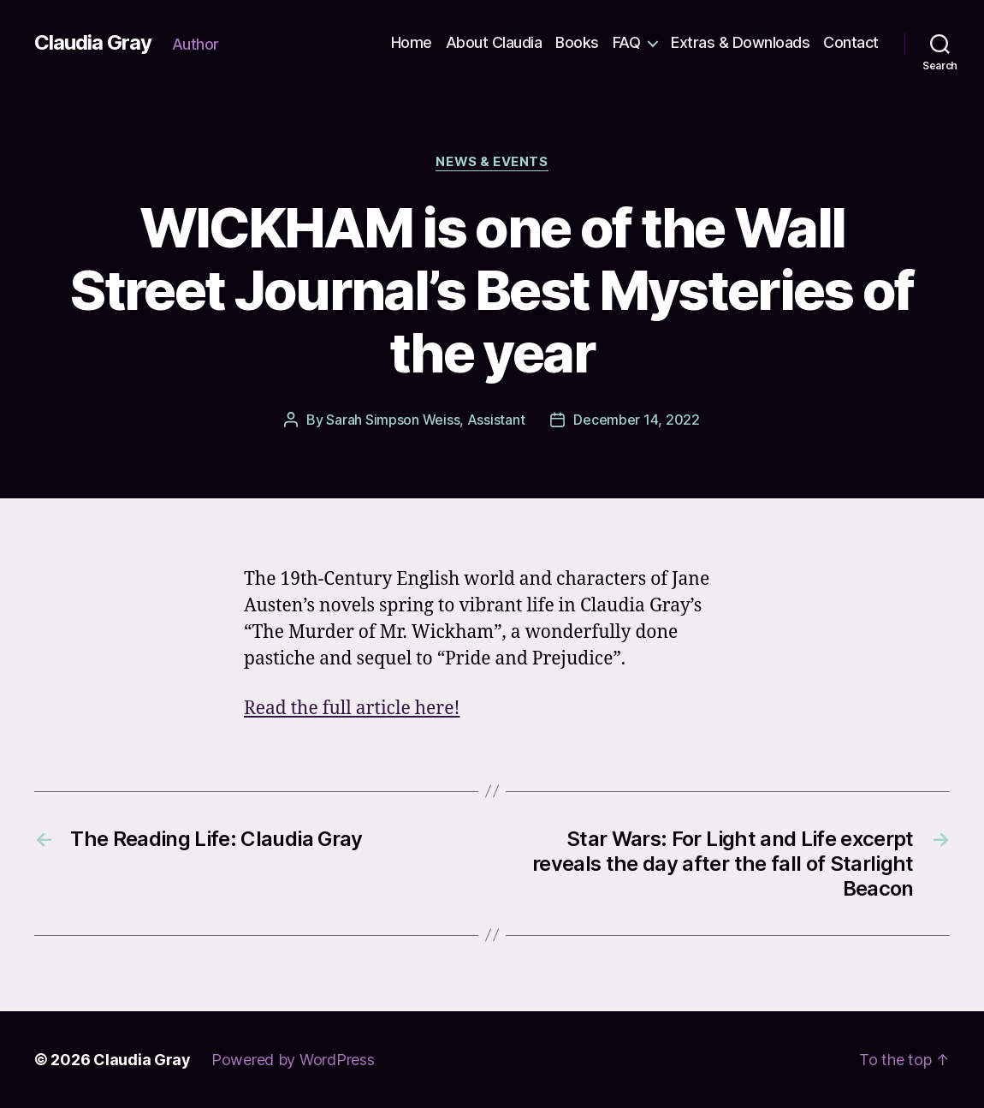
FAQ (627, 42)
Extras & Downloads (740, 42)
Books (577, 42)
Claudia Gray (92, 43)
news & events (492, 162)
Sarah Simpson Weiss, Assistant (425, 419)
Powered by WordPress (293, 1060)
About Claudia (494, 42)
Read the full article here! (351, 708)
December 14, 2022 (636, 419)
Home (411, 42)
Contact (851, 42)
